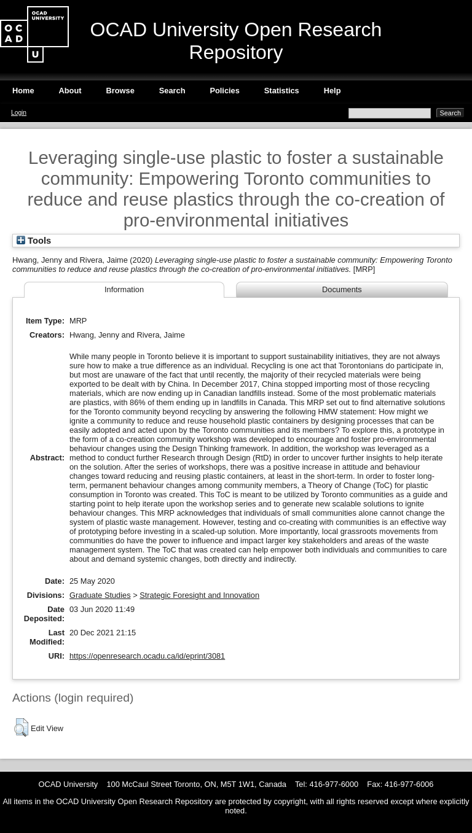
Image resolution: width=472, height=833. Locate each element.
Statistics (281, 90)
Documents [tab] (342, 289)
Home (23, 90)
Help (332, 90)
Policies (224, 90)
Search (172, 90)
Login (18, 112)
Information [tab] (124, 289)
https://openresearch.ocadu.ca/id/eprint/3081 (147, 656)
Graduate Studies (100, 595)
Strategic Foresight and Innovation (199, 595)
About (70, 90)
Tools (34, 241)
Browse (120, 90)
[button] (21, 727)
